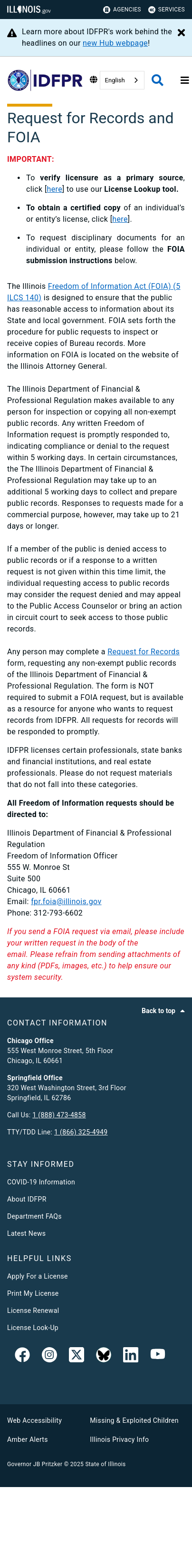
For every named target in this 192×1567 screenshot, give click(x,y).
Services (166, 9)
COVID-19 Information (41, 1182)
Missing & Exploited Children (134, 1420)
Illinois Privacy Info (119, 1439)
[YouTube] (157, 1356)
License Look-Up (32, 1327)
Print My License (33, 1293)
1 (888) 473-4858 (59, 1115)
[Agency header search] (157, 80)
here (55, 189)
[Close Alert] (181, 33)
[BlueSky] (103, 1356)
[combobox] (122, 80)
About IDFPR (27, 1199)
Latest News (26, 1233)
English (115, 80)
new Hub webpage (115, 43)
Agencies (122, 9)
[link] (22, 1356)
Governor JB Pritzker (34, 1464)
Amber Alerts (27, 1439)
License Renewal (33, 1310)
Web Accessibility (34, 1420)
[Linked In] (130, 1356)
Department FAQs (34, 1216)
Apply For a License (37, 1276)
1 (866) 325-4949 (80, 1132)
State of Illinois (105, 1464)
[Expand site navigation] (185, 80)
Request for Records (143, 651)
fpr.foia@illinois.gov (66, 901)
